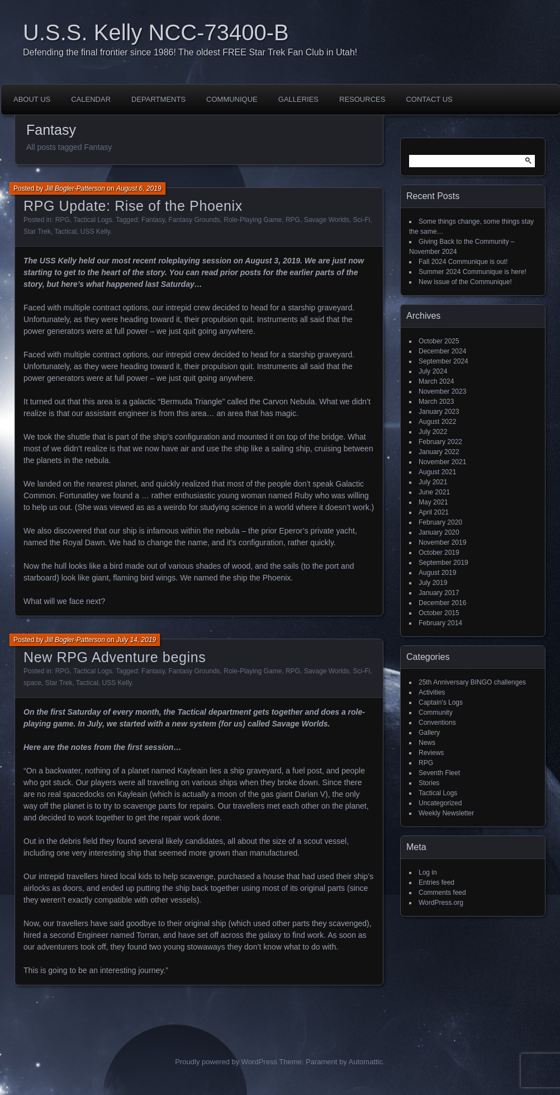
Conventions (437, 722)
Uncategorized (440, 803)
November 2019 (442, 542)
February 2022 (440, 442)
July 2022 (433, 432)
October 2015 (439, 613)
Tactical (65, 231)
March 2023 (436, 401)
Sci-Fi (361, 220)
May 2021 (433, 502)
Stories (429, 783)
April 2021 (434, 512)
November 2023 (442, 391)
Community (436, 712)
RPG (62, 220)
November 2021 (442, 462)
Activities (432, 692)
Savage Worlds (326, 220)
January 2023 (439, 412)
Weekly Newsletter (446, 813)
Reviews (431, 753)
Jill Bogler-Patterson (75, 188)
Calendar (91, 99)
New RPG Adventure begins (114, 657)
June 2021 (434, 492)
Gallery (429, 733)
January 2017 (439, 593)
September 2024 (443, 361)
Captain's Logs (441, 702)
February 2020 (440, 522)
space (32, 683)
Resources (362, 99)
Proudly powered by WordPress (226, 1062)
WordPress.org (441, 903)
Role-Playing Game (253, 220)
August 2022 (437, 422)
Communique (232, 99)
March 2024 (436, 381)
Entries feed (436, 882)
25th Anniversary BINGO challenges (472, 682)
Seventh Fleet (439, 773)
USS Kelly (95, 231)
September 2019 (443, 563)
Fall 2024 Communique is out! (463, 262)
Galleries (298, 99)
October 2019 (439, 552)
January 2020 (439, 532)
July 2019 (433, 583)
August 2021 (437, 472)
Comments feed (442, 892)
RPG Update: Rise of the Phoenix (133, 206)
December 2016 (442, 603)
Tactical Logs (92, 220)
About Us (31, 99)
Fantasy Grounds (194, 220)
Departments (158, 99)
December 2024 (442, 351)
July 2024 (433, 371)
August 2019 (437, 573)
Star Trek (37, 231)
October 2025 (439, 341)
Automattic (366, 1062)
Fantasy (153, 220)
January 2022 (439, 452)
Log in (428, 872)
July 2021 (433, 482)
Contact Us (429, 99)
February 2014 (440, 623)
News (427, 743)
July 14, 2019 (136, 640)
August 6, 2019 (139, 188)
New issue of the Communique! (465, 282)
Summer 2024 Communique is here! (472, 272)
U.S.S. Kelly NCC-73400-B (156, 32)
